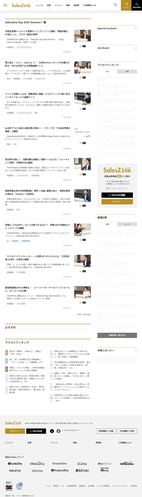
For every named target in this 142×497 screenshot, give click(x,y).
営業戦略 (17, 79)
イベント (58, 5)
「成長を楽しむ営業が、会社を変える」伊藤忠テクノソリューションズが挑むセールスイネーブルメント (71, 387)
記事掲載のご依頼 (106, 431)
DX (18, 210)
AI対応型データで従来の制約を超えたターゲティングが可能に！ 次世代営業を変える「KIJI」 (72, 398)
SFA (8, 79)
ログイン (117, 201)
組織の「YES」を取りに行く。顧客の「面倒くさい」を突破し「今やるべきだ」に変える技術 (71, 376)
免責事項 (82, 486)
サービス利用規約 (103, 486)
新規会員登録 (116, 195)
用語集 (76, 5)
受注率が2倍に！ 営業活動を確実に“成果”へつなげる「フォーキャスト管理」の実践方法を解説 (37, 161)
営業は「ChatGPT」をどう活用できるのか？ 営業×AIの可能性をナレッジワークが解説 (37, 226)
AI (7, 241)
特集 (68, 5)
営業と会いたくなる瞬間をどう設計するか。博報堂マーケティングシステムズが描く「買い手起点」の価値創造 (71, 354)
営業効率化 (26, 241)
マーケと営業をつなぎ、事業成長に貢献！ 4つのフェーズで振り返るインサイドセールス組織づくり (37, 95)
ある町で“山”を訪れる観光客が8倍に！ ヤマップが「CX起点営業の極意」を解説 (37, 129)
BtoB (8, 144)
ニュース (39, 5)
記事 (49, 5)
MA (36, 113)
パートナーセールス (24, 47)
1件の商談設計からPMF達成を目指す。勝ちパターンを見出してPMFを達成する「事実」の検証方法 (72, 365)
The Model (35, 175)
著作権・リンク (58, 486)
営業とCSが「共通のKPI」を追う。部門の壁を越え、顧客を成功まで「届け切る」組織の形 (26, 389)
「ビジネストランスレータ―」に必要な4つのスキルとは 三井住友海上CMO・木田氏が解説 (37, 258)
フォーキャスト (22, 175)
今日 (107, 71)
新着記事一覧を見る (117, 335)
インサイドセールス (24, 113)
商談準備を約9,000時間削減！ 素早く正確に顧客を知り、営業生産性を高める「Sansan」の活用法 (37, 192)
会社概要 (91, 486)
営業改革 (10, 47)
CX (15, 144)
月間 (127, 71)
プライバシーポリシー (120, 486)
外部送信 (134, 486)
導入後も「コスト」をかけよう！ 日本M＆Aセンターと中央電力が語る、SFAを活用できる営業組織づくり (37, 64)
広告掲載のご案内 (127, 431)
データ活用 (28, 79)
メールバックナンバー (117, 188)
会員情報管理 (71, 486)
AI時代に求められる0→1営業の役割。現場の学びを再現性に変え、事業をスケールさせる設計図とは (27, 378)
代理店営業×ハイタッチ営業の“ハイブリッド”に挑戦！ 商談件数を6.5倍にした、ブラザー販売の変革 (36, 33)
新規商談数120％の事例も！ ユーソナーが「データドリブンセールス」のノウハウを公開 (37, 289)
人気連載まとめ (89, 5)
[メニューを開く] (5, 5)
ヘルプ (48, 486)
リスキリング (40, 79)
